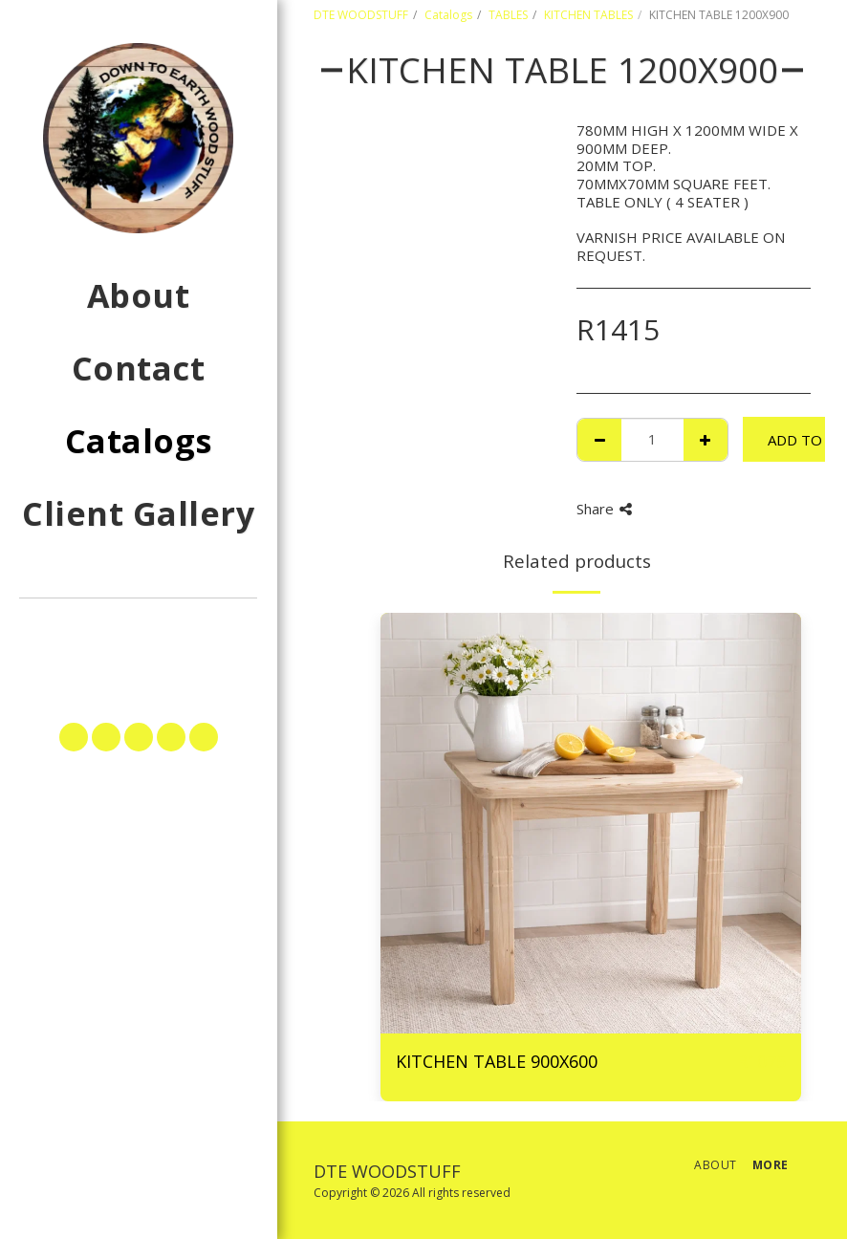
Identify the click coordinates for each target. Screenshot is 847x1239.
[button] (138, 636)
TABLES (508, 15)
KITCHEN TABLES (588, 15)
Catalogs (448, 15)
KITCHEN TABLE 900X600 (496, 1061)
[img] (590, 823)
